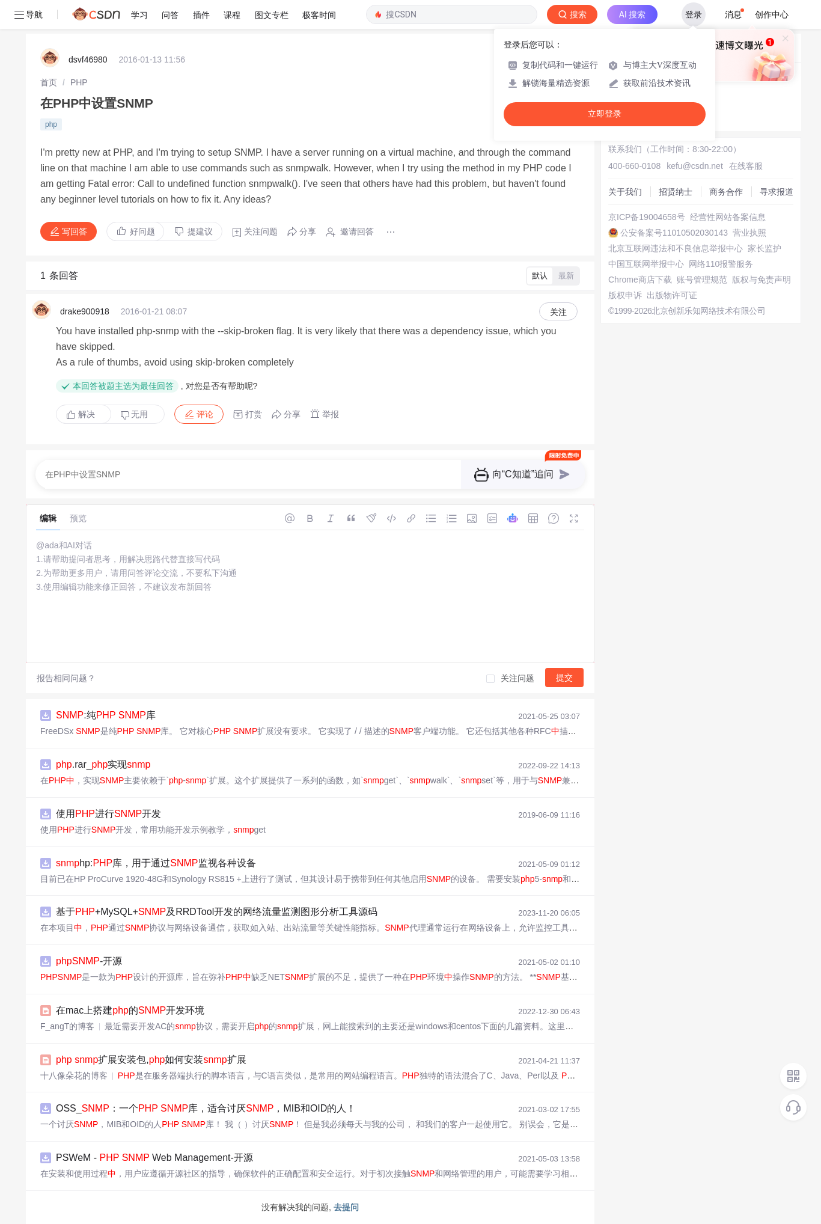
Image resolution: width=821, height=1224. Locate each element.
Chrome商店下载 (640, 279)
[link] (48, 82)
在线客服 (746, 166)
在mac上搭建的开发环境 (130, 1010)
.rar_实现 (103, 764)
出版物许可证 (672, 295)
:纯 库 (106, 715)
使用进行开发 (108, 814)
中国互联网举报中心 (646, 264)
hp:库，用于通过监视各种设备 (156, 863)
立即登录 (604, 113)
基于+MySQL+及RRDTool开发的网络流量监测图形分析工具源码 (216, 912)
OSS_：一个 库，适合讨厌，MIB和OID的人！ (206, 1108)
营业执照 (749, 232)
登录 (693, 14)
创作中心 (772, 14)
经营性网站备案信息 (728, 217)
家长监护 (764, 248)
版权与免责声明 (761, 279)
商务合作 (726, 192)
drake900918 (84, 311)
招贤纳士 (675, 192)
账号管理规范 (702, 279)
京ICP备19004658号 (646, 217)
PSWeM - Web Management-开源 (154, 1157)
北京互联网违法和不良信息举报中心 (675, 248)
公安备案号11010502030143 (674, 232)
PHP (79, 82)
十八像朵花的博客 (74, 1075)
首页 (48, 82)
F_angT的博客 (67, 1026)
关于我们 (625, 192)
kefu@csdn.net (695, 166)
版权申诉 (625, 295)
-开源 (89, 961)
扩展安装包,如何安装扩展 (151, 1059)
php (51, 124)
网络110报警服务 (721, 264)
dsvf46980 (88, 59)
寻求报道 (776, 192)
